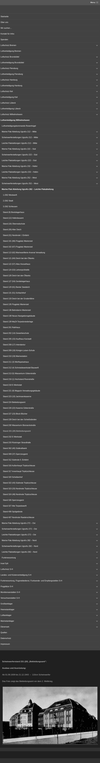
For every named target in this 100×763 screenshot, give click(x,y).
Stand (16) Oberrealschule (14, 224)
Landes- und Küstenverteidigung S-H (16, 575)
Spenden (4, 40)
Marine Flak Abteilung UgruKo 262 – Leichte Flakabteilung (28, 189)
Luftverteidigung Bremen (11, 51)
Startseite (5, 17)
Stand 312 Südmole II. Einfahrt (16, 460)
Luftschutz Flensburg (9, 68)
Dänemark (5, 627)
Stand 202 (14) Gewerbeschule (16, 333)
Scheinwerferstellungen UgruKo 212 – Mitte (20, 137)
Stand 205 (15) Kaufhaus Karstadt (17, 339)
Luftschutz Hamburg (9, 80)
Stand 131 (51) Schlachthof (14, 293)
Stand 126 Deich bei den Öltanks (16, 276)
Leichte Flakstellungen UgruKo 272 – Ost (19, 535)
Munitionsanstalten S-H (10, 592)
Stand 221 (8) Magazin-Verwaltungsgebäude (21, 391)
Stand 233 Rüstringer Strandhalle (17, 443)
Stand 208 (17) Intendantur (14, 345)
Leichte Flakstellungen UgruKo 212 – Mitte (19, 143)
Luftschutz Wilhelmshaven (11, 114)
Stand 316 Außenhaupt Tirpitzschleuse (19, 466)
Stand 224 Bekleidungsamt (14, 402)
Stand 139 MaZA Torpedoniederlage (18, 322)
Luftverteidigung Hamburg (11, 86)
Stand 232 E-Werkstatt (12, 437)
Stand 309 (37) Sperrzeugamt (15, 454)
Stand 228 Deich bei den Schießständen (20, 420)
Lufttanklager (6, 615)
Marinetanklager (7, 621)
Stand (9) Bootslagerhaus (13, 212)
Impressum (5, 644)
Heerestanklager (7, 609)
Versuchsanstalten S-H (10, 598)
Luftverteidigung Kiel (9, 97)
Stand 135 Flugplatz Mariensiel (16, 304)
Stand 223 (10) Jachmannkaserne (17, 396)
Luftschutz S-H (7, 569)
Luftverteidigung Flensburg (12, 74)
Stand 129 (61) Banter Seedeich (16, 287)
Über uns (4, 22)
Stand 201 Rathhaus (11, 327)
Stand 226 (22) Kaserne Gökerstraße (18, 408)
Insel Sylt (4, 563)
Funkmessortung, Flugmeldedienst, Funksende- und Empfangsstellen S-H (31, 581)
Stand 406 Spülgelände (12, 512)
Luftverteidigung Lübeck (11, 109)
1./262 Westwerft (10, 195)
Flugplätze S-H (7, 586)
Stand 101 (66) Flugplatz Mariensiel (18, 241)
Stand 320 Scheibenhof (12, 477)
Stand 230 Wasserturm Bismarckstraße (19, 425)
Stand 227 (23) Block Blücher (15, 414)
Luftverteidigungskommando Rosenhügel (19, 126)
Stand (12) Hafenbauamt (13, 218)
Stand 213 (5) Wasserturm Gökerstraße (19, 373)
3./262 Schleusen (10, 206)
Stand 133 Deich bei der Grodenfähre (18, 299)
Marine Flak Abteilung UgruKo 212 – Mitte (19, 132)
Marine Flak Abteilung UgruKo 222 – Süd (19, 149)
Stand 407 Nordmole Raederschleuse (18, 517)
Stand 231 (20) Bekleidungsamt (17, 431)
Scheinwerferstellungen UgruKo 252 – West (20, 183)
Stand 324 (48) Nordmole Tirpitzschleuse (20, 494)
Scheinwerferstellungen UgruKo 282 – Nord (20, 546)
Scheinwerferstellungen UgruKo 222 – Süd (19, 155)
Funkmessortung (9, 558)
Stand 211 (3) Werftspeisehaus (16, 362)
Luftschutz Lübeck (8, 103)
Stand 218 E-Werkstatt (12, 385)
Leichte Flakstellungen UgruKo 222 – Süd (19, 160)
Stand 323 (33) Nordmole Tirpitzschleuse (20, 489)
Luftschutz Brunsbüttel (10, 57)
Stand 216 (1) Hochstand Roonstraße (18, 379)
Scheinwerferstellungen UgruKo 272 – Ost (19, 529)
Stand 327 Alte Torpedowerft (15, 506)
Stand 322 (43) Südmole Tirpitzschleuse (19, 483)
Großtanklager (7, 604)
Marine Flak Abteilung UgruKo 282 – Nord (19, 540)
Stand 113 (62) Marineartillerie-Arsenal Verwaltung (24, 253)
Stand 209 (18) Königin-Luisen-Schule (19, 350)
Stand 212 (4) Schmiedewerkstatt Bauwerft (21, 368)
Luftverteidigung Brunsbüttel (12, 63)
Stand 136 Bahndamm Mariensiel (17, 310)
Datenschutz (6, 638)
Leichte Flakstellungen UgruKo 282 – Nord (19, 552)
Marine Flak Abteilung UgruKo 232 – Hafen (19, 166)
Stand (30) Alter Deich (12, 230)
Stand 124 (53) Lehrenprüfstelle (16, 270)
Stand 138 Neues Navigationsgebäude (19, 316)
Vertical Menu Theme (54, 761)
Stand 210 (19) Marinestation (15, 356)
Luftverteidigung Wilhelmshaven (15, 120)
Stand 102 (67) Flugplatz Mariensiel (18, 247)
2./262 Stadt (8, 201)
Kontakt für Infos (7, 34)
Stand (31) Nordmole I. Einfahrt (16, 235)
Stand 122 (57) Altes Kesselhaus (16, 264)
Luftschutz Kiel (7, 91)
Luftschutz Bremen (8, 45)
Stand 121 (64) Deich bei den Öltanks (18, 258)
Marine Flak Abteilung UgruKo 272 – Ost (18, 523)
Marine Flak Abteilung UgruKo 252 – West (19, 178)
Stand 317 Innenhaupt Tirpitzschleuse (18, 471)
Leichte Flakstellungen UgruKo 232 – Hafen (20, 172)
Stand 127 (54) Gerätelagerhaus (16, 281)
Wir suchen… (6, 28)
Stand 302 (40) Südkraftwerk (15, 448)
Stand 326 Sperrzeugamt (13, 500)
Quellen (4, 633)
